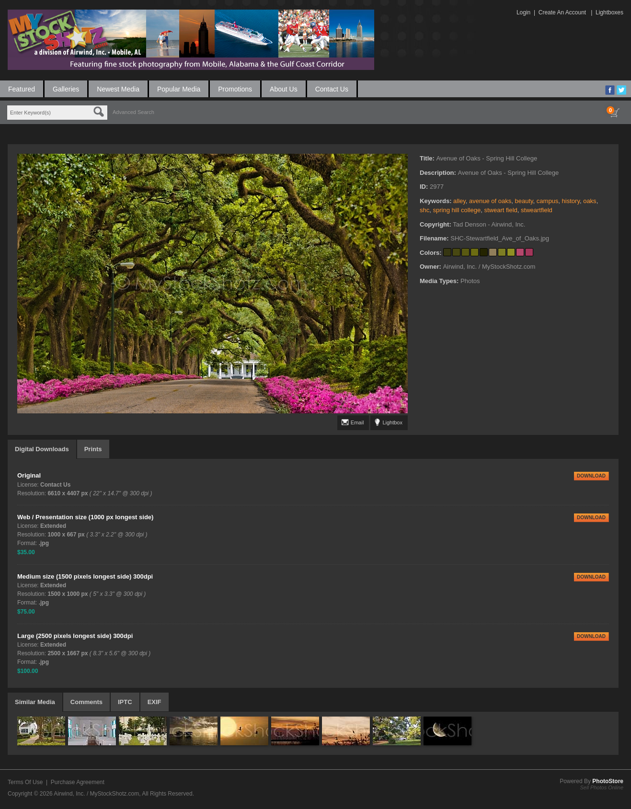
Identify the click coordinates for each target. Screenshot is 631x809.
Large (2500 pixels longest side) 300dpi (75, 635)
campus (548, 201)
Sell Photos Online (602, 787)
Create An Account (562, 12)
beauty (524, 201)
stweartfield (536, 210)
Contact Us (331, 89)
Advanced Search (133, 112)
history (571, 201)
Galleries (66, 89)
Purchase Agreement (77, 782)
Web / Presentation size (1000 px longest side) (85, 517)
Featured (21, 89)
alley (459, 201)
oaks (589, 201)
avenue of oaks (490, 201)
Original (29, 475)
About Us (284, 89)
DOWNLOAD (591, 476)
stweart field (500, 210)
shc (424, 210)
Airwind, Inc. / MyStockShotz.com (96, 793)
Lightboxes (609, 12)
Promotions (235, 89)
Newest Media (118, 89)
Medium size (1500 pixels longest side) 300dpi (85, 576)
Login (523, 12)
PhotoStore (607, 781)
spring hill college (457, 210)
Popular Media (178, 89)
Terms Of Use (25, 782)
